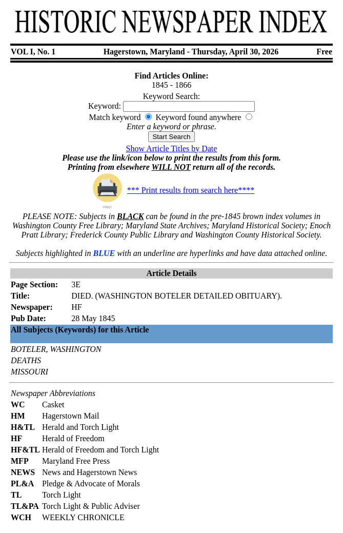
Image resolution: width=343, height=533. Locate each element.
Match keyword (115, 117)
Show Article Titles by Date (171, 148)
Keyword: (104, 106)
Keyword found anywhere (198, 117)
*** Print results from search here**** (171, 190)
